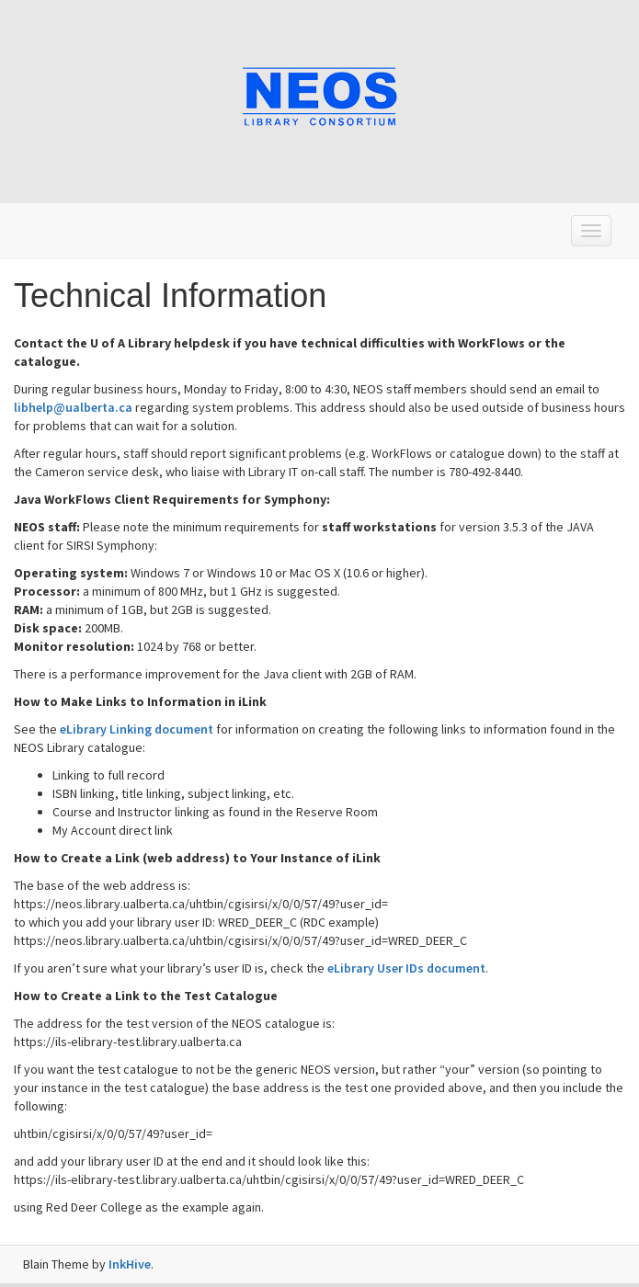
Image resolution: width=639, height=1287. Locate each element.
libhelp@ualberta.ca (73, 407)
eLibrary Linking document (136, 729)
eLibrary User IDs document (406, 968)
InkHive (129, 1264)
